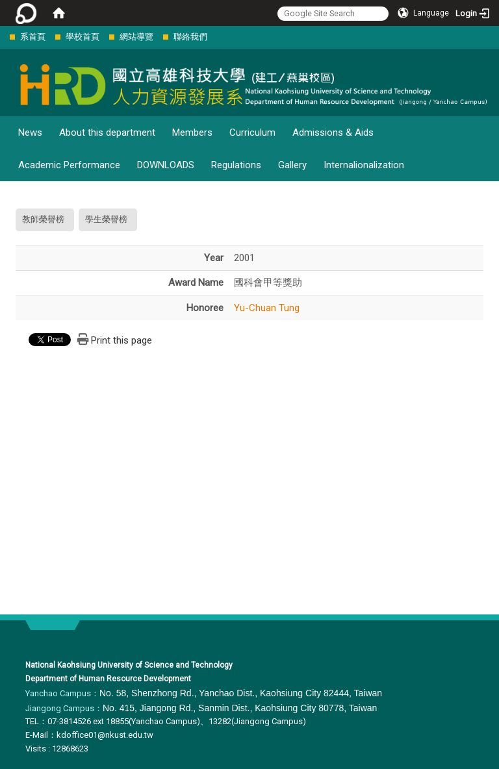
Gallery (292, 165)
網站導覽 (136, 37)
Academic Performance (69, 165)
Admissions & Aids (333, 132)
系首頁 (32, 37)
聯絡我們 (190, 37)
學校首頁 (82, 37)
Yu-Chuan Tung (267, 308)
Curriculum (252, 132)
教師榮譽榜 (43, 219)
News (30, 132)
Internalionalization (364, 165)
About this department (107, 132)
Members (192, 132)
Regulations (236, 165)
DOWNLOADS (165, 165)
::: (3, 37)
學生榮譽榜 (106, 219)
